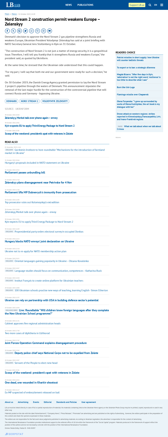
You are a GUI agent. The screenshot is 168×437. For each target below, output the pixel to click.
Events (36, 402)
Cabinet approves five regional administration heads (33, 323)
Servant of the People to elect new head (31, 363)
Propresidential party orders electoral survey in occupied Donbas (44, 231)
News (68, 4)
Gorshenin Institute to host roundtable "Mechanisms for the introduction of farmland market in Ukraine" (55, 151)
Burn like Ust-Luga (126, 87)
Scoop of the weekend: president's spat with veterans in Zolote (39, 133)
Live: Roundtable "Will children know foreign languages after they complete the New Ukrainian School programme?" (57, 311)
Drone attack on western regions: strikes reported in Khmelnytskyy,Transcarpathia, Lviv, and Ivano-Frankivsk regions (139, 116)
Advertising (23, 402)
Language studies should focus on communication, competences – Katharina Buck (53, 270)
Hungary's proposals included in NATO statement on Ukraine (37, 162)
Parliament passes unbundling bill (25, 172)
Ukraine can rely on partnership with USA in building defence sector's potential (51, 300)
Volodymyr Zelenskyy (55, 101)
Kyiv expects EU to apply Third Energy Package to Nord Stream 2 (40, 125)
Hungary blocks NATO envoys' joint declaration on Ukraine (39, 241)
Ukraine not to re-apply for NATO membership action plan (35, 251)
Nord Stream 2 (29, 101)
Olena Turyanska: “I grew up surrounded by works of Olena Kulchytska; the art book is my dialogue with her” (138, 104)
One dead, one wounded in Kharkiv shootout (31, 382)
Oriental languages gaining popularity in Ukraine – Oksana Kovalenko (47, 261)
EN (155, 4)
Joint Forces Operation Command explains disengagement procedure (46, 343)
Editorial (48, 402)
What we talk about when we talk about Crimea (139, 128)
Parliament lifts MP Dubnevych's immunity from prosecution (40, 192)
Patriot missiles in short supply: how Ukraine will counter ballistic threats (138, 59)
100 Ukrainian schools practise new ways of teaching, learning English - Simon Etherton (56, 290)
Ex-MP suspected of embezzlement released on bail (32, 392)
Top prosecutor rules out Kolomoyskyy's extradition (32, 202)
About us (9, 402)
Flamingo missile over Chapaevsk (132, 94)
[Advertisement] (135, 28)
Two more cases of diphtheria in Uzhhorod (27, 333)
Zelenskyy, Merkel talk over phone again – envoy (31, 118)
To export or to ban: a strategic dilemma (136, 67)
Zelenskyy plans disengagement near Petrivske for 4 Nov (38, 182)
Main (7, 14)
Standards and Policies (66, 402)
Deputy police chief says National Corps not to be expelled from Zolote (51, 353)
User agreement (89, 402)
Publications (85, 4)
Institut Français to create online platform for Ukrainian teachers (44, 280)
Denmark (11, 101)
